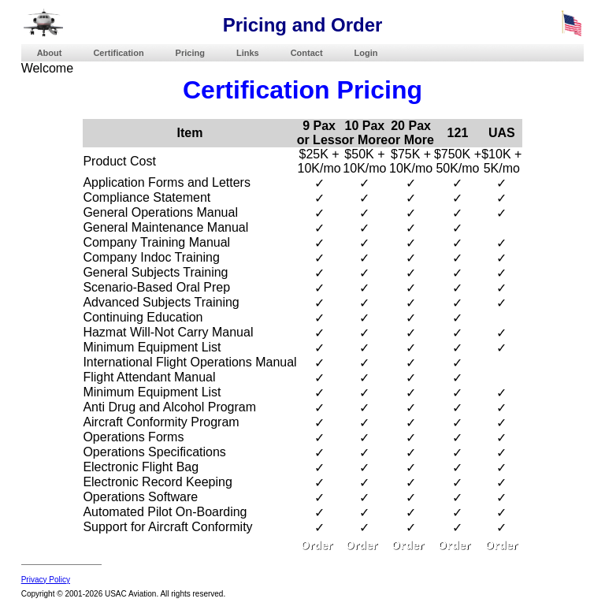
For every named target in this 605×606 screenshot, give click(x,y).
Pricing (190, 53)
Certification (118, 53)
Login (366, 53)
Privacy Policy (45, 579)
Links (247, 53)
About (49, 53)
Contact (307, 53)
